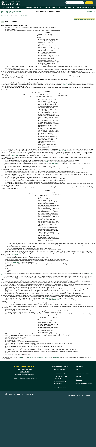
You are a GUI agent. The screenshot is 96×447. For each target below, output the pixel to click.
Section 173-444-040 (7, 13)
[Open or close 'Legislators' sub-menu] (73, 7)
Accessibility (79, 415)
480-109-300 (55, 213)
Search (89, 3)
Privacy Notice (29, 443)
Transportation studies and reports (60, 426)
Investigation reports (60, 436)
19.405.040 (40, 406)
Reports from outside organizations (60, 432)
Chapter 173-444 (16, 11)
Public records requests (82, 422)
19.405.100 (47, 406)
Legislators (67, 7)
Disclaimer (20, 443)
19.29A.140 (48, 211)
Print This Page (90, 11)
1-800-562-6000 (24, 421)
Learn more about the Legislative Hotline (25, 427)
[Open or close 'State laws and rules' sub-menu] (40, 7)
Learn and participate (50, 7)
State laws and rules (32, 7)
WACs (2, 11)
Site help (78, 426)
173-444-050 (23, 16)
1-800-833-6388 (30, 423)
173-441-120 (65, 134)
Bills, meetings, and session (11, 7)
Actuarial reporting (59, 422)
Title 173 (8, 11)
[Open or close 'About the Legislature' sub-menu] (93, 7)
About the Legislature (84, 7)
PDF (3, 22)
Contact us (79, 429)
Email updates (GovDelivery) (84, 433)
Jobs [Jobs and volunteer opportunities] (77, 419)
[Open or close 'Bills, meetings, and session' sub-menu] (21, 7)
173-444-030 (4, 16)
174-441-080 (15, 311)
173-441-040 (14, 205)
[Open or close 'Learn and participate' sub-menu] (60, 7)
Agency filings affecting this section (84, 19)
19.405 (20, 406)
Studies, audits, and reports (60, 415)
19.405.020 (31, 406)
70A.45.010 (56, 406)
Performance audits (59, 419)
